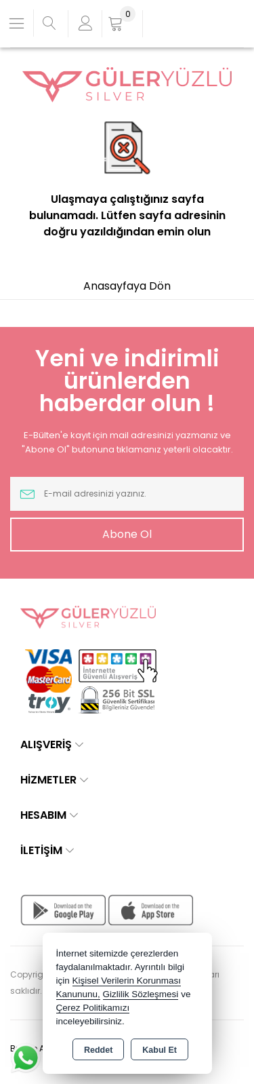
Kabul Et (159, 1050)
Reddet (98, 1050)
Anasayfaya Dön (127, 286)
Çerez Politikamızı (93, 1008)
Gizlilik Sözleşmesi (141, 994)
